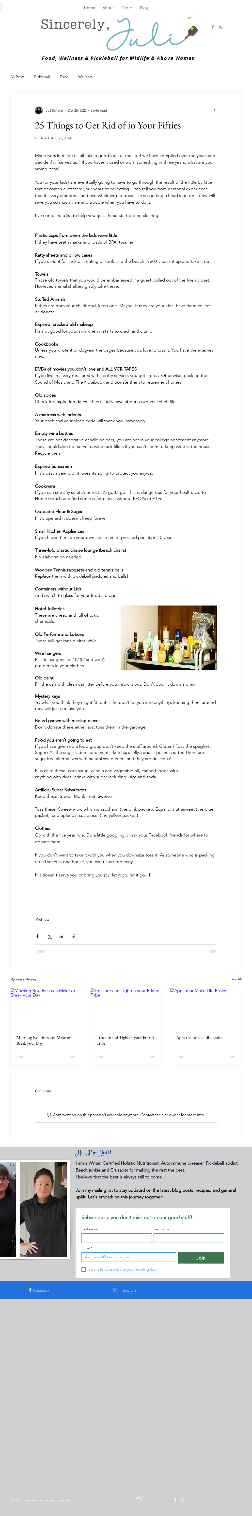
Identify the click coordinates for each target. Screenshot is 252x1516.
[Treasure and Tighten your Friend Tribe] (126, 1008)
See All (236, 979)
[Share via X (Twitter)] (49, 936)
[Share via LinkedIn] (61, 936)
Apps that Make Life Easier (199, 1037)
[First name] (115, 1238)
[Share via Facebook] (37, 936)
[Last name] (187, 1238)
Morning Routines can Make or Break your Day (43, 1040)
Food (64, 76)
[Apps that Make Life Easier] (205, 1008)
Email (86, 1248)
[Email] (127, 1257)
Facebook (41, 1290)
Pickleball (42, 76)
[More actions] (214, 110)
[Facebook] (213, 27)
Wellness (85, 76)
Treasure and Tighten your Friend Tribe (125, 1040)
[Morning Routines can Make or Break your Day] (46, 1008)
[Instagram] (221, 27)
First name (89, 1229)
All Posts (17, 76)
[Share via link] (73, 936)
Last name (161, 1229)
